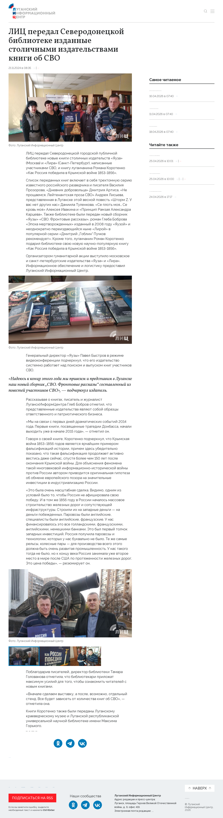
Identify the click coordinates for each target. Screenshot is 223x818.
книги (82, 733)
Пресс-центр (145, 783)
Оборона (156, 219)
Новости (15, 782)
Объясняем (171, 782)
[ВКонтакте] (82, 747)
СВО (46, 733)
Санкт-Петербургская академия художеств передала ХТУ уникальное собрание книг (177, 235)
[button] (14, 603)
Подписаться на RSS (32, 797)
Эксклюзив (57, 68)
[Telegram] (70, 747)
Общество (184, 105)
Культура (40, 68)
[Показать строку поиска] (205, 11)
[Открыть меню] (212, 11)
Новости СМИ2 (19, 760)
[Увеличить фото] (70, 107)
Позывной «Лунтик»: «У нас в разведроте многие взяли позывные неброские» (180, 204)
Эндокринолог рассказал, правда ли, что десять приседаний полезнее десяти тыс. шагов (181, 94)
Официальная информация (51, 783)
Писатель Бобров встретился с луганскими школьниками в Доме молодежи (178, 177)
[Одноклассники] (58, 747)
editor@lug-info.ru (163, 810)
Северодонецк (64, 733)
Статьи (31, 782)
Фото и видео (121, 783)
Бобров (33, 733)
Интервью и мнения (92, 783)
